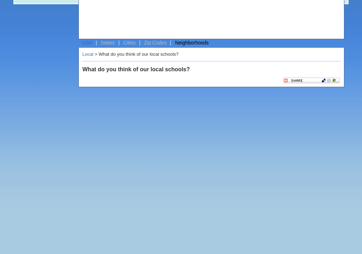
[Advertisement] (209, 20)
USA (87, 43)
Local (87, 54)
